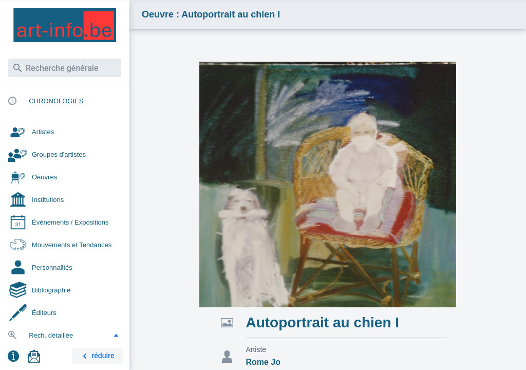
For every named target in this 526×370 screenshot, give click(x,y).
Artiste (256, 349)
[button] (116, 335)
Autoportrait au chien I (322, 322)
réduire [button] (96, 356)
